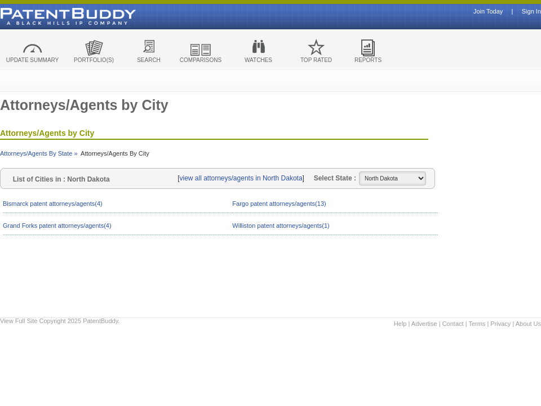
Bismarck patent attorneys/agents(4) (53, 203)
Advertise (424, 323)
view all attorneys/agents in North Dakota (241, 178)
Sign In (531, 11)
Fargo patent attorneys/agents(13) (279, 203)
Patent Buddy (42, 16)
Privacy (500, 323)
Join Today (488, 11)
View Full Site (18, 320)
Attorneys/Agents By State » (39, 153)
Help (400, 323)
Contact (453, 323)
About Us (528, 323)
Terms (476, 323)
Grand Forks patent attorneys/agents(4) (57, 225)
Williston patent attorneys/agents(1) (280, 225)
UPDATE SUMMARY (32, 60)
